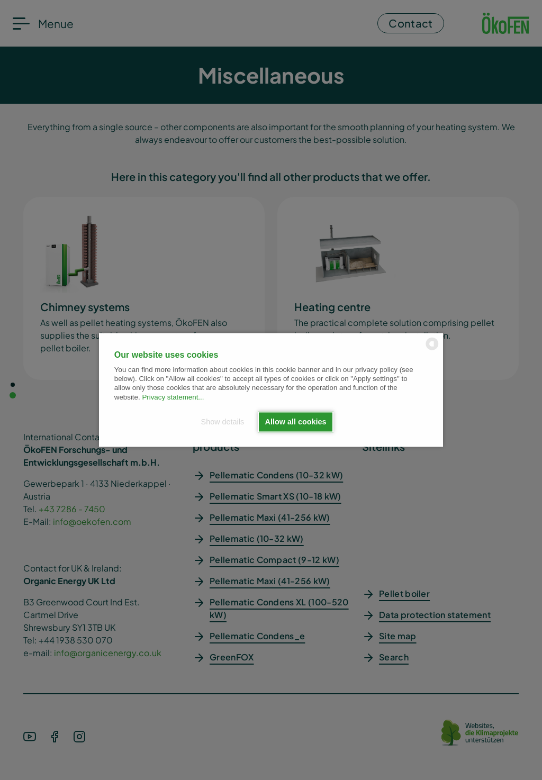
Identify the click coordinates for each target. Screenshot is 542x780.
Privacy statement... (173, 397)
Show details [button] (223, 422)
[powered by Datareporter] (432, 349)
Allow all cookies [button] (296, 422)
